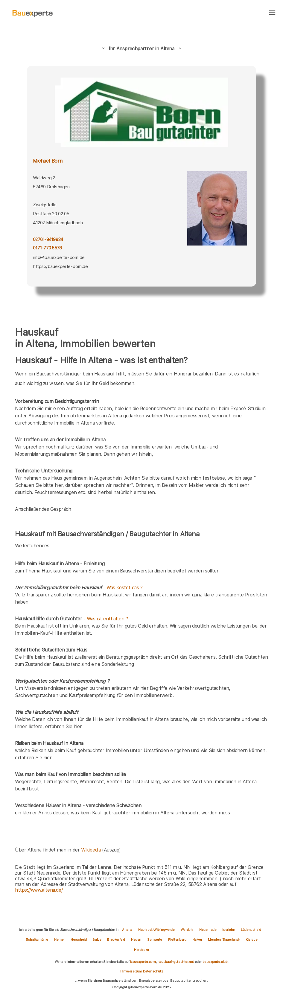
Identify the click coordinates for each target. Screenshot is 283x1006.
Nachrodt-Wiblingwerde (156, 930)
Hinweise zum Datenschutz (141, 971)
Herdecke (141, 950)
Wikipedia (91, 850)
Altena (127, 930)
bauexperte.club (215, 962)
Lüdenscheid (251, 930)
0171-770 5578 (47, 248)
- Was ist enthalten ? (71, 619)
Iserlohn (228, 930)
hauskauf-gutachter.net (175, 962)
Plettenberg (177, 939)
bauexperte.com (143, 962)
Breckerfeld (116, 939)
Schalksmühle (37, 939)
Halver (197, 939)
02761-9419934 (48, 239)
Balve (96, 939)
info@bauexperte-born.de (59, 257)
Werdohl (187, 930)
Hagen (136, 939)
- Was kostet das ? (79, 587)
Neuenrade (207, 930)
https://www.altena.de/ (39, 890)
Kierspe (251, 939)
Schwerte (154, 939)
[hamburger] (272, 13)
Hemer (59, 939)
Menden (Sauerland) (224, 939)
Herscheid (78, 939)
